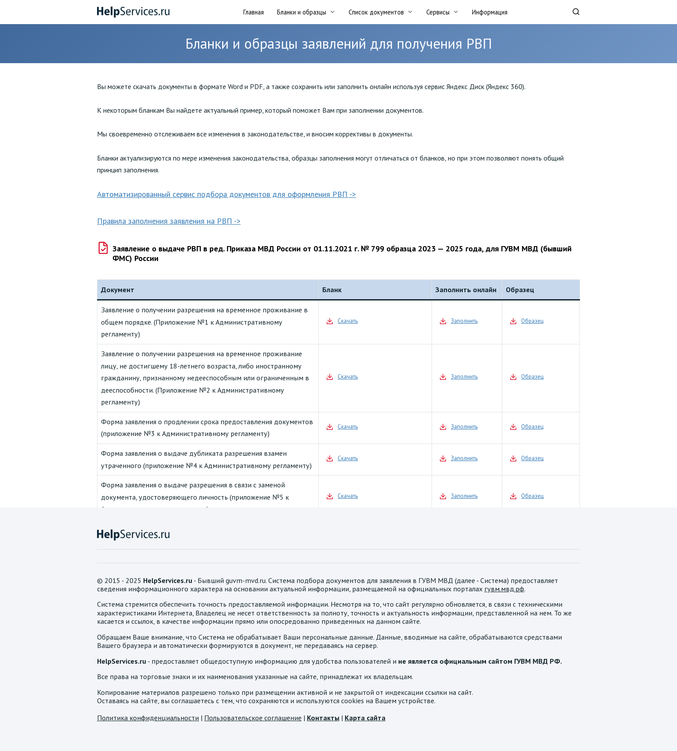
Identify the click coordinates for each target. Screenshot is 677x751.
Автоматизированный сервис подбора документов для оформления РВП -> (226, 194)
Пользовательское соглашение (253, 717)
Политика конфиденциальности (148, 717)
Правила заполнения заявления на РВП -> (169, 221)
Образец (532, 321)
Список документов (376, 12)
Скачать (348, 321)
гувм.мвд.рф (504, 588)
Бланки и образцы (301, 12)
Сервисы (438, 12)
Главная (253, 12)
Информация (490, 12)
